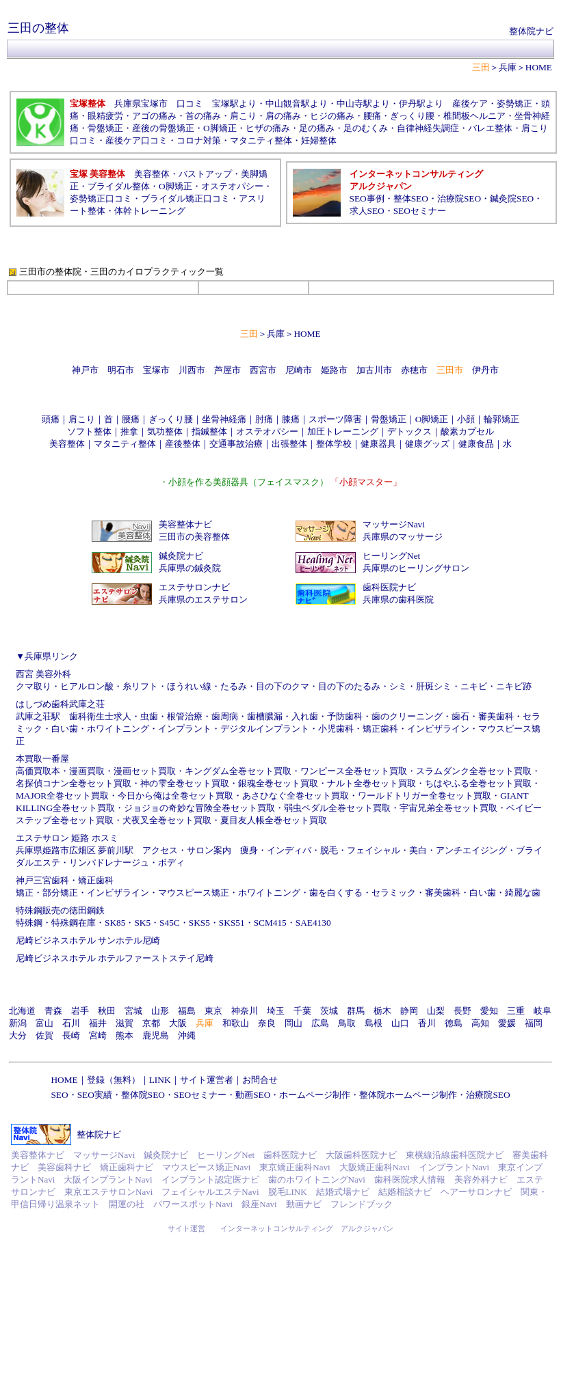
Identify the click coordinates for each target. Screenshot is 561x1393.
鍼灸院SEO (512, 198)
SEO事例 (367, 198)
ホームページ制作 (314, 1095)
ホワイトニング (118, 728)
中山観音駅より (296, 103)
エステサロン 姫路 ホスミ (67, 838)
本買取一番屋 (42, 759)
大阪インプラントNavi (108, 1179)
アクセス (160, 850)
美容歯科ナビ (64, 1167)
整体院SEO (143, 1095)
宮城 (133, 1011)
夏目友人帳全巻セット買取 (273, 820)
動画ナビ (304, 1204)
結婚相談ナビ (405, 1192)
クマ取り (33, 686)
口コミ (190, 103)
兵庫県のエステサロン (203, 599)
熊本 (124, 1035)
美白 (418, 850)
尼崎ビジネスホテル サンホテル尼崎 (88, 940)
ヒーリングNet (391, 556)
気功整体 (165, 431)
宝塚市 (156, 370)
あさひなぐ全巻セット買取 (295, 795)
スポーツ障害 (335, 419)
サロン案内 (209, 850)
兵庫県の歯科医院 (398, 599)
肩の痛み (283, 116)
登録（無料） (113, 1080)
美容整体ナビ (185, 524)
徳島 (453, 1023)
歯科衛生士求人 (100, 716)
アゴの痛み (154, 116)
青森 (53, 1011)
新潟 (18, 1023)
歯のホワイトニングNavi (316, 1179)
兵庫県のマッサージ (403, 537)
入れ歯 (304, 716)
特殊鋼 (29, 923)
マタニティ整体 (261, 140)
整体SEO (410, 198)
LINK (160, 1080)
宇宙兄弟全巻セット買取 (448, 808)
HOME (538, 67)
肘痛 (264, 419)
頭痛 (51, 419)
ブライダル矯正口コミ (185, 198)
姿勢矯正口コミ (101, 198)
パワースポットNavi (193, 1204)
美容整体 (152, 174)
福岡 (534, 1023)
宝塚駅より (234, 103)
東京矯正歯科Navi (294, 1167)
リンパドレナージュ (109, 862)
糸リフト (140, 686)
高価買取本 (38, 771)
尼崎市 (298, 370)
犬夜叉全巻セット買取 (166, 820)
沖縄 (187, 1035)
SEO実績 (94, 1095)
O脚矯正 (220, 128)
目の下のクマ (282, 686)
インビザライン (438, 728)
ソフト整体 (89, 431)
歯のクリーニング (407, 716)
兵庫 (508, 67)
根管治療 (185, 716)
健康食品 (476, 444)
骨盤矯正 (105, 128)
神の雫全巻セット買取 (184, 783)
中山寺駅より (363, 103)
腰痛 (372, 116)
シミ (398, 686)
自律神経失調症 (428, 128)
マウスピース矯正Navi (206, 1167)
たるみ (233, 686)
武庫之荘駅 (38, 716)
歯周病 (224, 716)
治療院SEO (459, 198)
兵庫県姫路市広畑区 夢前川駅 (74, 850)
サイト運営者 (206, 1080)
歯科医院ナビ (389, 587)
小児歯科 (336, 728)
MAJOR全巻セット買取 (62, 795)
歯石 (460, 716)
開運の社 (126, 1204)
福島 (187, 1011)
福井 (98, 1023)
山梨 (436, 1011)
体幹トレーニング (149, 211)
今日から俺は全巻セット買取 (175, 795)
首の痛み (203, 116)
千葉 (302, 1011)
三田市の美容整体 (194, 537)
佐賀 (44, 1035)
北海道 (22, 1011)
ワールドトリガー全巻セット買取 (424, 795)
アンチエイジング (471, 850)
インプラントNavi (454, 1167)
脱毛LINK (287, 1192)
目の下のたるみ (349, 686)
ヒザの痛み (268, 128)
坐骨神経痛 (224, 419)
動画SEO (252, 1095)
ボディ (171, 862)
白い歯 (64, 728)
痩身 (249, 850)
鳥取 (347, 1023)
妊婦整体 (319, 140)
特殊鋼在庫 (73, 923)
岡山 (293, 1023)
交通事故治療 (236, 444)
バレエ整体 (490, 128)
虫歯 (149, 716)
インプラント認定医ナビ (210, 1179)
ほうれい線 (189, 686)
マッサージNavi (394, 524)
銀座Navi (259, 1204)
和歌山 (235, 1023)
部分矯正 (60, 892)
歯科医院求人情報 (409, 1179)
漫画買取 (87, 771)
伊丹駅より (421, 103)
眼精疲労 (105, 116)
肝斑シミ (434, 686)
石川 (71, 1023)
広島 (320, 1023)
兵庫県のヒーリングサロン (416, 568)
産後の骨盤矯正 (163, 128)
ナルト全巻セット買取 (371, 783)
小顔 (466, 419)
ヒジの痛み (332, 116)
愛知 (489, 1011)
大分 (18, 1035)
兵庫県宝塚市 (141, 103)
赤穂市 (414, 370)
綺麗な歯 (522, 892)
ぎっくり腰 (412, 116)
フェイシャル (373, 850)
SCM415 (270, 923)
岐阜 (542, 1011)
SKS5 (199, 923)
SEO (59, 1095)
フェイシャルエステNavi (210, 1192)
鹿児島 (155, 1035)
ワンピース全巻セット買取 (353, 771)
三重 (516, 1011)
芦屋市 (227, 370)
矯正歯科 (380, 728)
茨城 (329, 1011)
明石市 (120, 370)
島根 (373, 1023)
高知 (480, 1023)
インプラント (184, 728)
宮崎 (98, 1035)
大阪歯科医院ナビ (361, 1155)
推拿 (129, 431)
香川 (427, 1023)
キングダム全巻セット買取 (238, 771)
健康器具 (378, 444)
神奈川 (244, 1011)
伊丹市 (485, 370)
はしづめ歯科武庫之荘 (60, 704)
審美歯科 (496, 716)
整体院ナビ (531, 31)
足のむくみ (365, 128)
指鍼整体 (209, 431)
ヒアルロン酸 (87, 686)
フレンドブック (361, 1204)
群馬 (356, 1011)
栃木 (382, 1011)
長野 (462, 1011)
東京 (213, 1011)
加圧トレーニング (342, 431)
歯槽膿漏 (265, 716)
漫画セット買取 (145, 771)
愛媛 (507, 1023)
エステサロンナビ (194, 587)
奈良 (267, 1023)
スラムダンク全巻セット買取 (474, 771)
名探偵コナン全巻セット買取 (73, 783)
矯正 (25, 892)
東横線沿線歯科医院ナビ (455, 1155)
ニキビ (473, 686)
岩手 (80, 1011)
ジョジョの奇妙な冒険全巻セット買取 (199, 808)
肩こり (243, 116)
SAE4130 (313, 923)
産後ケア (470, 103)
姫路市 (334, 370)
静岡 (409, 1011)
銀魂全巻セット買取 (278, 783)
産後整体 (182, 444)
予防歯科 (345, 716)
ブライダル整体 (119, 186)
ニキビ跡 (514, 686)
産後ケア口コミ (136, 140)
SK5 (142, 923)
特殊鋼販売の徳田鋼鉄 (60, 910)
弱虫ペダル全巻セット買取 (337, 808)
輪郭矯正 (501, 419)
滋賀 (124, 1023)
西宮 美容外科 (43, 674)
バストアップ (205, 174)
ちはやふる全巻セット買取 (478, 783)
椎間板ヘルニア (474, 116)
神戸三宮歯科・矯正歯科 (65, 880)
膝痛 (291, 419)
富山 (44, 1023)
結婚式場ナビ (342, 1192)
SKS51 (232, 923)
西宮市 (263, 370)
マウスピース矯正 (193, 892)
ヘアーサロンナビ (476, 1192)
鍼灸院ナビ (181, 556)
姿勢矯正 (514, 103)
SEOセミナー (419, 211)
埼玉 (276, 1011)
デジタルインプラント (264, 728)
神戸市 (85, 370)
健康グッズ (427, 444)
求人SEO (367, 211)
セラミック (393, 892)
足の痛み (317, 128)
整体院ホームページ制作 (408, 1095)
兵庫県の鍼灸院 (190, 568)
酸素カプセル (467, 431)
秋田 (107, 1011)
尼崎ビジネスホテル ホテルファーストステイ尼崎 (114, 958)
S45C (169, 923)
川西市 (192, 370)
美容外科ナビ (481, 1179)
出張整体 (289, 444)
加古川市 (374, 370)
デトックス (409, 431)
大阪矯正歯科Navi (374, 1167)
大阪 (178, 1023)
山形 (160, 1011)
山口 (400, 1023)
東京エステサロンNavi (108, 1192)
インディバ (289, 850)
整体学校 (334, 444)
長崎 (71, 1035)
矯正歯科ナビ (126, 1167)
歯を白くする (336, 892)
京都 (151, 1023)
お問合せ (260, 1080)
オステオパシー (232, 186)
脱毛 (329, 850)
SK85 (115, 923)
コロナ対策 (199, 140)
